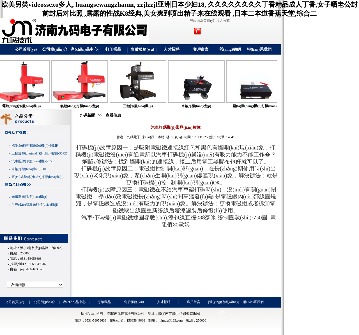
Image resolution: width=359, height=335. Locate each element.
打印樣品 (113, 49)
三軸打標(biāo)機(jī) (144, 106)
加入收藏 (223, 21)
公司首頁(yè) (26, 49)
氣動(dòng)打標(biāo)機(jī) (85, 106)
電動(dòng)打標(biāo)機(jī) (27, 106)
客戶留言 (201, 49)
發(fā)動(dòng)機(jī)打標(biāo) (261, 106)
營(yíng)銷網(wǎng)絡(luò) (230, 51)
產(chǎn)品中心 (84, 49)
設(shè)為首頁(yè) (202, 21)
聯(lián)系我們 (259, 49)
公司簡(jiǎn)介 (55, 49)
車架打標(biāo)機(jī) (202, 106)
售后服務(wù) (142, 49)
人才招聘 (172, 49)
